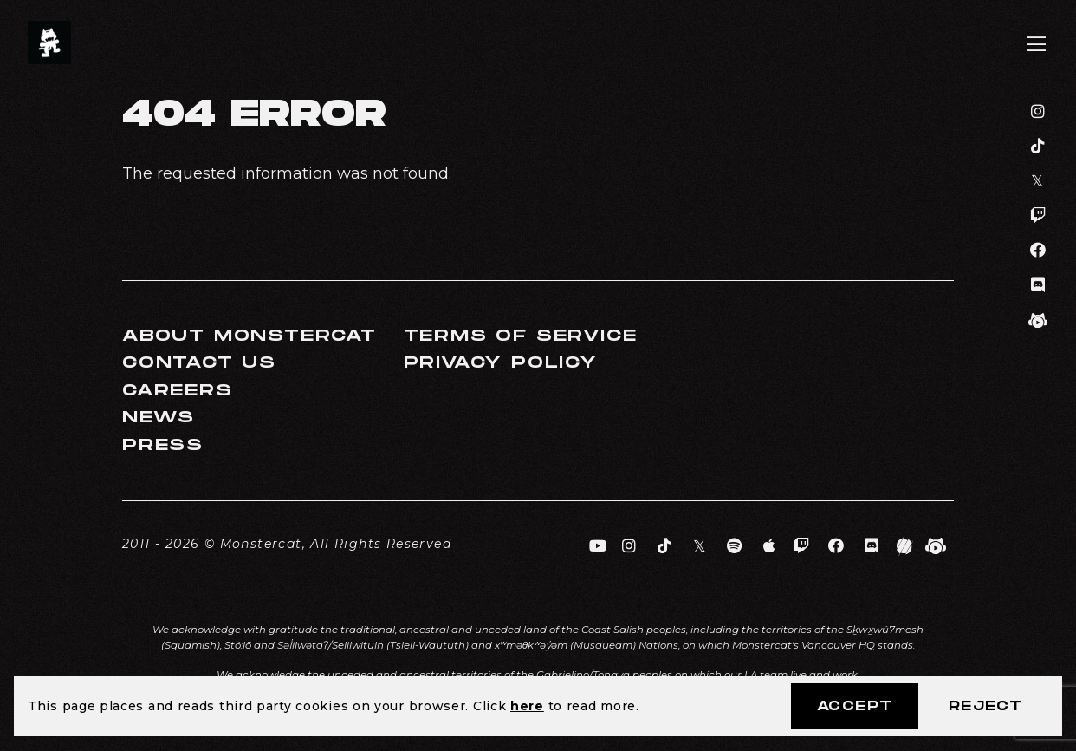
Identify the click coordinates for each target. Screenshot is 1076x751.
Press (163, 445)
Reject (985, 706)
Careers (177, 391)
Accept (854, 706)
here (527, 706)
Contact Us (199, 363)
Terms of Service (521, 336)
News (158, 417)
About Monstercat (249, 336)
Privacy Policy (501, 363)
